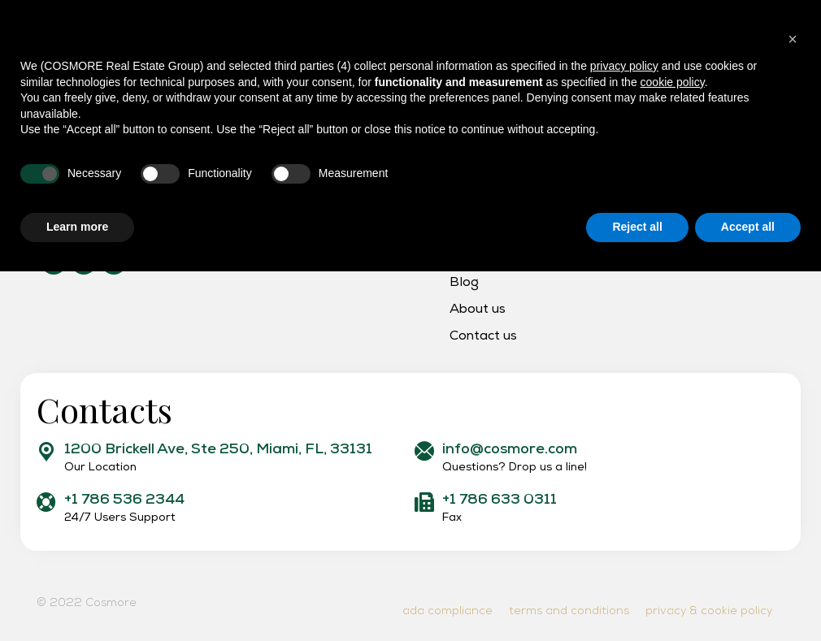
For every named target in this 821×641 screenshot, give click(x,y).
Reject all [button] (637, 596)
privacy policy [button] (624, 435)
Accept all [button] (748, 596)
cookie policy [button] (673, 451)
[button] (793, 409)
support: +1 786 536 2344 (96, 14)
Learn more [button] (77, 596)
